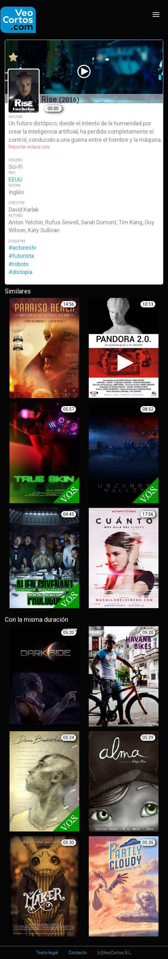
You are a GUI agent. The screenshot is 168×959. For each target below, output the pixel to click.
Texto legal (47, 952)
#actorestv (22, 247)
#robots (19, 264)
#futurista (21, 256)
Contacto (77, 952)
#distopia (20, 272)
